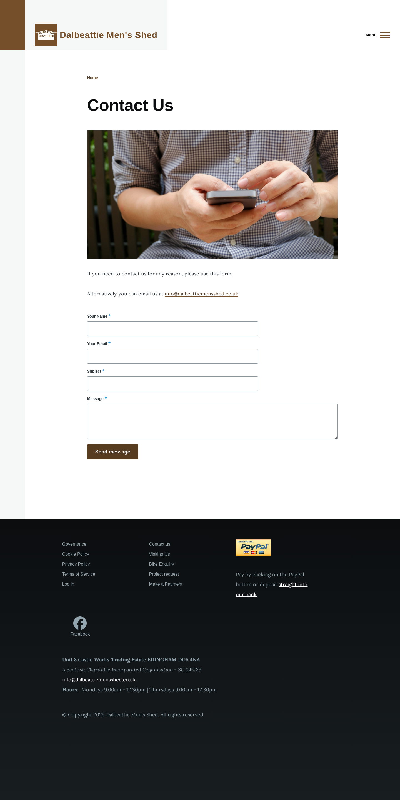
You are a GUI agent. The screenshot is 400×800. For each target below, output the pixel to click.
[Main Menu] (376, 35)
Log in (68, 584)
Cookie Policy (75, 554)
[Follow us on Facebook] (80, 626)
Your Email (97, 344)
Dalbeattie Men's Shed (109, 35)
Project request (164, 574)
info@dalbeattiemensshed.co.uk (201, 293)
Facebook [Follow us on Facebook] (80, 634)
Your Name (97, 316)
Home (92, 78)
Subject (94, 371)
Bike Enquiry (161, 564)
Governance (74, 544)
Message (95, 399)
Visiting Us (159, 554)
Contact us (159, 544)
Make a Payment (165, 584)
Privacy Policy (76, 564)
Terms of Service (78, 574)
